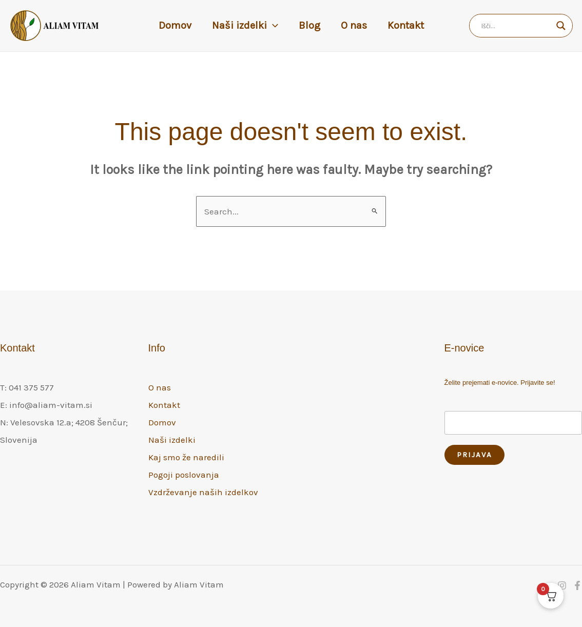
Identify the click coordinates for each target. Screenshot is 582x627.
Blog (309, 25)
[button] (272, 25)
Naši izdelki (245, 25)
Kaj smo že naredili (186, 457)
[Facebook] (577, 585)
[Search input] (516, 25)
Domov (175, 25)
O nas (354, 25)
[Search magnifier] (561, 25)
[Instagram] (562, 585)
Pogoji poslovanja (183, 474)
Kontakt (405, 25)
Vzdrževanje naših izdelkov (203, 492)
